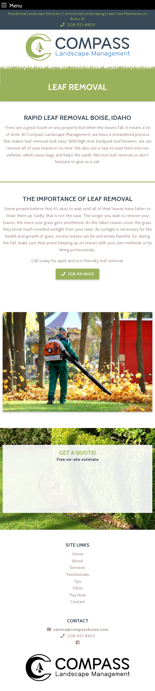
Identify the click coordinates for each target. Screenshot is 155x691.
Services (77, 567)
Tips (77, 581)
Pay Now (77, 595)
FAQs (78, 588)
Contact (77, 601)
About (77, 560)
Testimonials (77, 574)
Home (77, 553)
